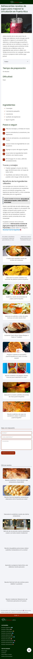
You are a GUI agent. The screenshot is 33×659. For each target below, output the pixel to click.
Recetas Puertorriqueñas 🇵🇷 (8, 640)
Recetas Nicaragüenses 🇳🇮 (8, 637)
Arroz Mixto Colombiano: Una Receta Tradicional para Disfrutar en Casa (8, 238)
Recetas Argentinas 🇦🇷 (7, 627)
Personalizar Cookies (6, 654)
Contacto (3, 652)
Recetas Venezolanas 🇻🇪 (7, 644)
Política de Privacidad (6, 656)
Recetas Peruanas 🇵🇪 (6, 639)
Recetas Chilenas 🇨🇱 (6, 629)
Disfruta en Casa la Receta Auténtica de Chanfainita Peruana (25, 238)
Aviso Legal (4, 650)
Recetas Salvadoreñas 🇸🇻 (7, 642)
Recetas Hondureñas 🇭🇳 (7, 633)
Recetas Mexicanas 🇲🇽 (6, 635)
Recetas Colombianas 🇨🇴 (7, 631)
